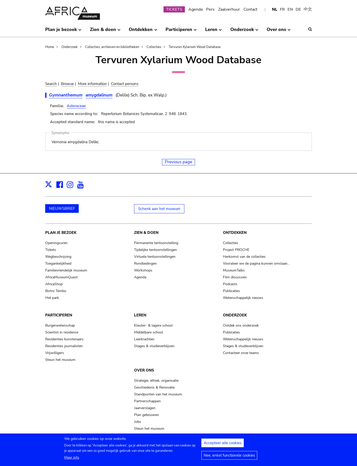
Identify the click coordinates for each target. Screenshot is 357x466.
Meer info (71, 457)
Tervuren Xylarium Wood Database (195, 47)
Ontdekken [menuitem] (143, 31)
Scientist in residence (61, 332)
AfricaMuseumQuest (61, 277)
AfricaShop (54, 284)
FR (282, 9)
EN (290, 9)
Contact (250, 9)
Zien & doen (146, 232)
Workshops (143, 270)
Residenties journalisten (64, 346)
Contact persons (124, 83)
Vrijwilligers (54, 352)
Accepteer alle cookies (222, 442)
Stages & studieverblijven (154, 346)
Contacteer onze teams (241, 352)
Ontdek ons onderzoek (241, 325)
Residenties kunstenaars (64, 339)
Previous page (178, 162)
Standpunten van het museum (158, 394)
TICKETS (174, 9)
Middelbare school (148, 332)
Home (49, 47)
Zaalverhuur (229, 9)
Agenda (195, 9)
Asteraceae (76, 105)
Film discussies (235, 277)
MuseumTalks (234, 270)
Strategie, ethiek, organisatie (156, 380)
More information (92, 83)
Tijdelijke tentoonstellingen (155, 249)
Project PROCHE (236, 249)
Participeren (58, 315)
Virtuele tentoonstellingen (154, 256)
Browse (67, 83)
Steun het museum (60, 359)
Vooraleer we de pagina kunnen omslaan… (256, 263)
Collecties (154, 47)
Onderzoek (69, 47)
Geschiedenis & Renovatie (154, 387)
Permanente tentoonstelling (156, 242)
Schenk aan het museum (159, 208)
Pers (210, 9)
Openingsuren (56, 242)
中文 (308, 9)
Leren (140, 315)
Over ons (144, 370)
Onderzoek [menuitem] (244, 31)
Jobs (137, 421)
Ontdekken (235, 232)
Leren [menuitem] (213, 31)
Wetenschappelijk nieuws (243, 297)
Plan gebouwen (146, 414)
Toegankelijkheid (58, 263)
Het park (52, 297)
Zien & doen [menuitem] (105, 31)
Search (51, 83)
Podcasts (230, 284)
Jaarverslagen (144, 408)
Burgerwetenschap (60, 325)
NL (274, 9)
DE (298, 9)
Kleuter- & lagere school (153, 325)
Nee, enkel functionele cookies (229, 455)
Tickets (50, 249)
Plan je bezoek (60, 232)
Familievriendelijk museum (66, 270)
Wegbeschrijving (58, 256)
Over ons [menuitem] (279, 31)
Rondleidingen (145, 263)
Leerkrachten (144, 339)
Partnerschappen (147, 401)
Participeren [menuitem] (181, 31)
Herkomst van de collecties (244, 256)
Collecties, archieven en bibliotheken (112, 47)
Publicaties (231, 290)
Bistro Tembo (55, 290)
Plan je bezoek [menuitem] (63, 31)
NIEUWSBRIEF (62, 208)
